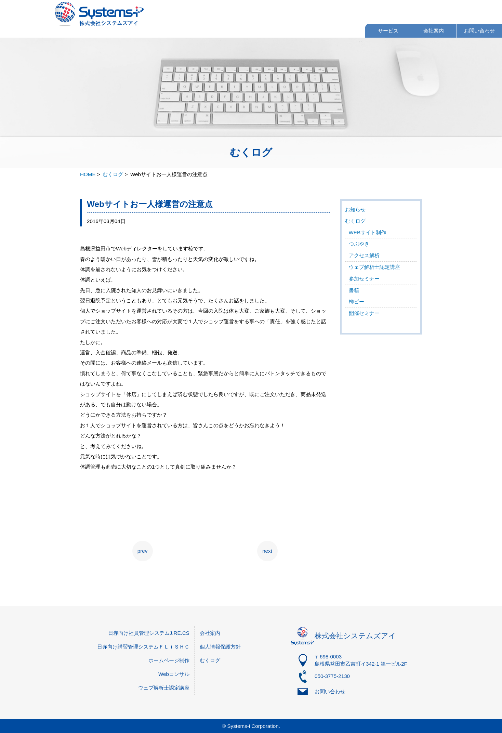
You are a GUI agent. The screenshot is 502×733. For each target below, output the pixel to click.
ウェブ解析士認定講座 (374, 267)
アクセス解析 (364, 255)
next (267, 551)
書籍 (354, 290)
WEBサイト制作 (367, 232)
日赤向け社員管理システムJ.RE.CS (148, 633)
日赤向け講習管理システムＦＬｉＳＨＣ (143, 647)
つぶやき (359, 244)
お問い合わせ (479, 31)
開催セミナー (364, 313)
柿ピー (356, 301)
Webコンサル (173, 674)
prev (142, 551)
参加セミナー (364, 279)
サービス (388, 31)
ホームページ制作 (168, 660)
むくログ (355, 221)
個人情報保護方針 (220, 647)
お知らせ (355, 209)
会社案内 (433, 31)
